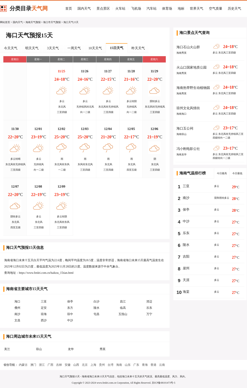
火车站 (120, 8)
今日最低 (237, 173)
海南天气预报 (33, 22)
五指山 (122, 314)
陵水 (96, 307)
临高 (123, 307)
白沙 (96, 301)
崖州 (186, 268)
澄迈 (149, 301)
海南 (119, 364)
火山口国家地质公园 (191, 67)
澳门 (33, 364)
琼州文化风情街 (188, 108)
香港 (153, 364)
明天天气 (32, 48)
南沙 (17, 314)
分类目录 (29, 8)
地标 (181, 8)
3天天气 (53, 48)
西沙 (44, 320)
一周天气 (74, 48)
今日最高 (222, 173)
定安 (44, 307)
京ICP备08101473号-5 (163, 382)
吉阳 (186, 256)
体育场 (167, 8)
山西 (76, 364)
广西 (50, 364)
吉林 (59, 364)
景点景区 (103, 8)
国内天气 (84, 8)
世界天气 (196, 8)
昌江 (123, 301)
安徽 (68, 364)
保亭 (70, 301)
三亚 (44, 301)
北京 (85, 364)
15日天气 (116, 48)
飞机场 (136, 8)
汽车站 (152, 8)
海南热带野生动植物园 (193, 88)
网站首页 (5, 22)
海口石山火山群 (188, 47)
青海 (145, 364)
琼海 (44, 314)
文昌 (17, 320)
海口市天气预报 (52, 22)
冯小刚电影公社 (188, 149)
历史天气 (234, 8)
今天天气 (10, 48)
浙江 (42, 364)
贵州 (102, 364)
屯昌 (96, 314)
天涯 (186, 280)
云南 (162, 364)
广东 (136, 364)
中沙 (70, 320)
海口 (17, 301)
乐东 (149, 307)
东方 (70, 307)
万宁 (149, 314)
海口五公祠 (184, 128)
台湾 (110, 364)
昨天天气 (138, 48)
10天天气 (95, 48)
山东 (128, 364)
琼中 (70, 314)
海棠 (186, 291)
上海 (93, 364)
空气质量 (215, 8)
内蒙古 (23, 364)
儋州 (17, 307)
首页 (68, 8)
